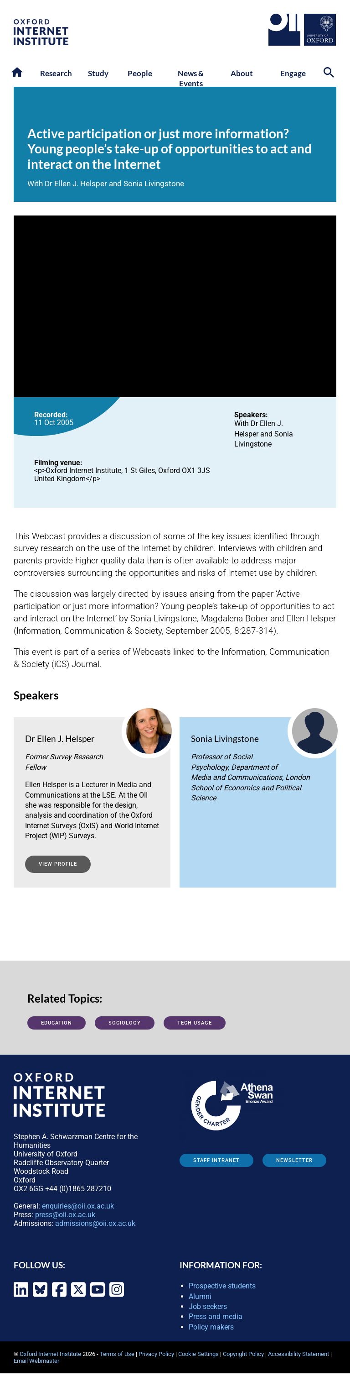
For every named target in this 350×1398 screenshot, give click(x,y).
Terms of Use (117, 1354)
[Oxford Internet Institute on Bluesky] (40, 1295)
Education (56, 1023)
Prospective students (222, 1286)
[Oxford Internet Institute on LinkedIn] (21, 1295)
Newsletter (294, 1160)
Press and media (215, 1316)
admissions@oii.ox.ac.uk (95, 1223)
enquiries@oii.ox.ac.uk (78, 1206)
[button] (18, 72)
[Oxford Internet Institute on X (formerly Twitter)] (78, 1295)
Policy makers (211, 1327)
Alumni (200, 1296)
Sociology (124, 1023)
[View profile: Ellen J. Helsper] (92, 788)
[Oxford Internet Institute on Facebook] (59, 1295)
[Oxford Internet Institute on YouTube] (97, 1295)
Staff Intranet (216, 1160)
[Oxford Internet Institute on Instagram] (116, 1295)
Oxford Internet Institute (50, 1354)
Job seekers (208, 1306)
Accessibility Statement (298, 1354)
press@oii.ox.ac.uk (65, 1214)
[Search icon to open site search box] (330, 73)
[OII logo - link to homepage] (41, 42)
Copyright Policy (243, 1354)
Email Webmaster (36, 1360)
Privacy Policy (156, 1354)
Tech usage (194, 1023)
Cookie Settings (198, 1354)
